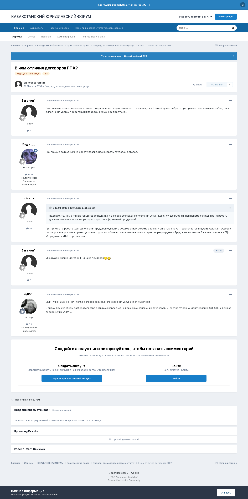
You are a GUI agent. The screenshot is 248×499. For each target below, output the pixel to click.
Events (31, 36)
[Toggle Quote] (50, 207)
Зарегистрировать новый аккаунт (71, 378)
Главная (19, 29)
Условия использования (44, 494)
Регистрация (226, 16)
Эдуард (28, 144)
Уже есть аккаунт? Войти (195, 16)
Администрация (66, 36)
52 (29, 228)
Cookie (135, 472)
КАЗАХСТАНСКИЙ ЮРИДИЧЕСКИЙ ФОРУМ (51, 16)
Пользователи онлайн (93, 36)
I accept (226, 492)
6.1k (29, 324)
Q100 (28, 294)
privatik (28, 198)
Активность (36, 27)
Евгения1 (39, 82)
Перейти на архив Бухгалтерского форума (99, 27)
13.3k (29, 174)
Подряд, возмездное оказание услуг (67, 86)
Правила (46, 36)
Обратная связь (118, 472)
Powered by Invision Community (124, 480)
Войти (176, 378)
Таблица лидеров (59, 27)
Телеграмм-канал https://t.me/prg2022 (121, 4)
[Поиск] (193, 28)
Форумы (17, 36)
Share (197, 84)
